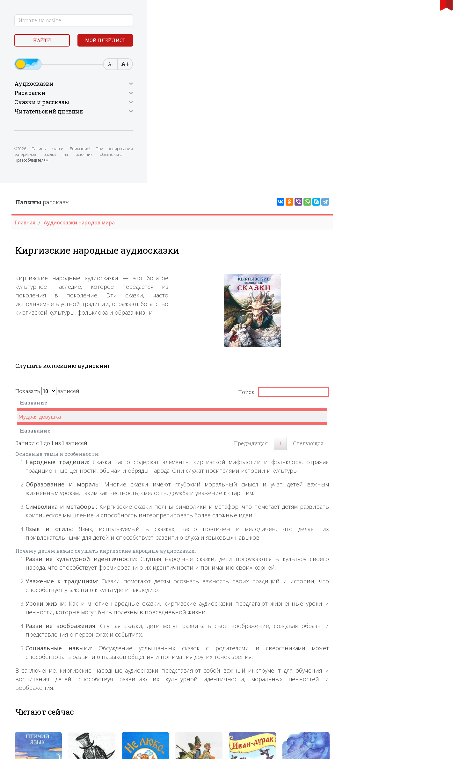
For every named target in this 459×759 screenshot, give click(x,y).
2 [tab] (283, 618)
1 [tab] (276, 618)
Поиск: (398, 209)
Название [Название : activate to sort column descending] (148, 219)
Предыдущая (365, 260)
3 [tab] (290, 618)
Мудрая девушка (154, 233)
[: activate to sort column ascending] (400, 222)
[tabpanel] (153, 580)
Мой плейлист (57, 56)
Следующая (423, 260)
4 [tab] (297, 618)
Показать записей (162, 208)
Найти (57, 41)
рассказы (157, 19)
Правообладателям (60, 173)
